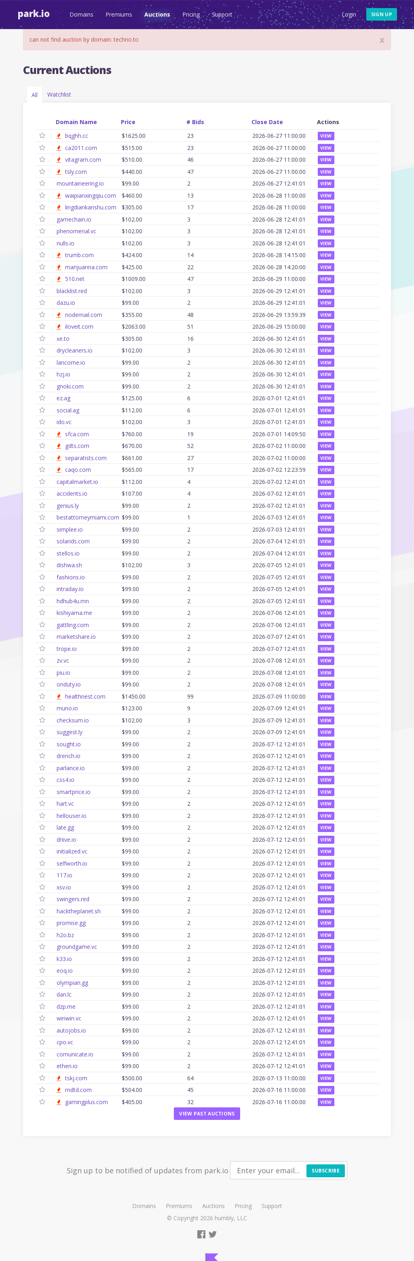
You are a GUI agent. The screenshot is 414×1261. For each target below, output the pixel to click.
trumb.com (79, 255)
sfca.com (77, 434)
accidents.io (72, 493)
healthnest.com (85, 696)
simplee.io (70, 529)
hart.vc (65, 803)
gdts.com (77, 446)
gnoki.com (70, 386)
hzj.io (63, 374)
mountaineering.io (80, 183)
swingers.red (73, 899)
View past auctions (206, 1113)
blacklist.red (72, 291)
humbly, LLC (231, 1218)
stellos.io (68, 553)
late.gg (65, 827)
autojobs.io (71, 1030)
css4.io (65, 780)
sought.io (69, 744)
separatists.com (86, 458)
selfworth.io (72, 863)
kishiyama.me (74, 613)
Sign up (381, 14)
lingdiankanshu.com (90, 207)
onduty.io (69, 684)
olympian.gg (72, 982)
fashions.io (71, 577)
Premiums (118, 14)
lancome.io (71, 362)
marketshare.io (76, 636)
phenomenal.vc (76, 231)
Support (221, 14)
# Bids (195, 122)
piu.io (63, 672)
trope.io (67, 649)
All (35, 95)
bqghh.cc (76, 135)
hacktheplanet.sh (79, 911)
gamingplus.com (86, 1102)
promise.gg (71, 923)
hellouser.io (72, 816)
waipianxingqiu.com (90, 195)
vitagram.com (83, 159)
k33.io (64, 959)
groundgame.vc (77, 947)
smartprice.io (74, 792)
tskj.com (76, 1078)
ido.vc (64, 422)
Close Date (267, 122)
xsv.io (64, 887)
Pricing (190, 14)
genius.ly (68, 505)
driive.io (66, 839)
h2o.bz (65, 935)
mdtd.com (78, 1090)
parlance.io (71, 768)
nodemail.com (83, 315)
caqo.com (78, 469)
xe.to (63, 338)
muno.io (67, 708)
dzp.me (66, 1006)
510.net (74, 279)
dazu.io (66, 302)
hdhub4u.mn (73, 601)
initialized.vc (72, 851)
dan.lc (64, 994)
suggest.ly (69, 732)
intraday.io (70, 589)
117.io (64, 875)
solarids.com (73, 541)
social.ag (68, 410)
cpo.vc (65, 1042)
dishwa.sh (69, 565)
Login (349, 14)
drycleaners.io (75, 350)
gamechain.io (74, 219)
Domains (81, 14)
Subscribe (326, 1170)
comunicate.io (75, 1054)
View (326, 136)
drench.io (68, 756)
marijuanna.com (86, 267)
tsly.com (76, 171)
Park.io (33, 13)
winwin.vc (69, 1018)
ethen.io (67, 1066)
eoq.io (65, 970)
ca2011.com (81, 148)
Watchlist (59, 94)
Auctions (156, 14)
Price (128, 122)
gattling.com (73, 625)
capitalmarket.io (77, 482)
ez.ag (63, 398)
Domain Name (76, 122)
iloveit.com (79, 326)
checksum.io (73, 720)
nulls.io (65, 243)
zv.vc (63, 660)
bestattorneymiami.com (88, 517)
